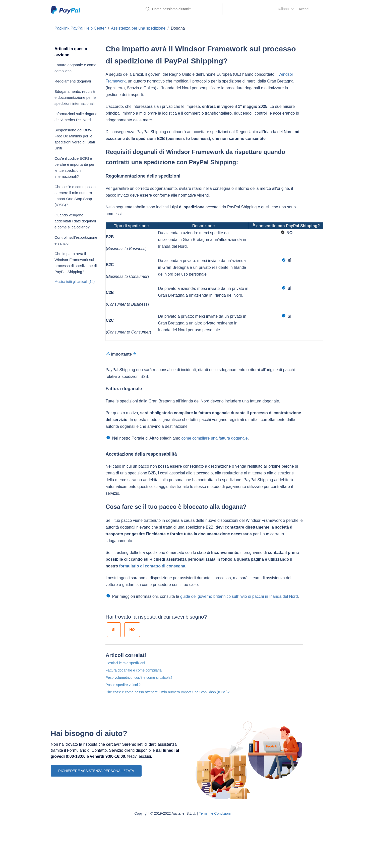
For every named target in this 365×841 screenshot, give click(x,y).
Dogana (178, 28)
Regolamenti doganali (72, 81)
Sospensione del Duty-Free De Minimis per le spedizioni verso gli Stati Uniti (74, 139)
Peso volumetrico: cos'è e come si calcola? (138, 678)
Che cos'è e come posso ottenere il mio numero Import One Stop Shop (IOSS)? (75, 196)
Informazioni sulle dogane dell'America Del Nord (75, 117)
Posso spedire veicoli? (122, 685)
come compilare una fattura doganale (214, 438)
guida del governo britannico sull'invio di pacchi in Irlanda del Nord (239, 596)
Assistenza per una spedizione (138, 28)
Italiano (283, 9)
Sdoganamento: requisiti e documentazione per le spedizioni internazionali (75, 97)
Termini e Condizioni (215, 813)
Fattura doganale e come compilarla (75, 68)
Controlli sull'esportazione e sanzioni (75, 240)
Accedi (304, 9)
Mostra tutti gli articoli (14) (74, 282)
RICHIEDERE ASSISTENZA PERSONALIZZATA (96, 771)
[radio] (113, 629)
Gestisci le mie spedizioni (125, 663)
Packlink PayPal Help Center (80, 28)
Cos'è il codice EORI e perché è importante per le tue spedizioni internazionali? (74, 167)
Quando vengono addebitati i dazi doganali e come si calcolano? (75, 221)
